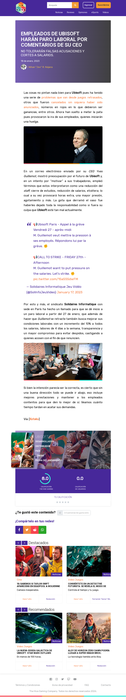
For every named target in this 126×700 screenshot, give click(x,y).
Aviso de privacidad (62, 685)
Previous (18, 543)
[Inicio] (20, 8)
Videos (106, 12)
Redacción (50, 599)
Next (25, 543)
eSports (94, 12)
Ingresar (88, 5)
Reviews (70, 12)
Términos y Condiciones (27, 685)
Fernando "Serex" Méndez (103, 599)
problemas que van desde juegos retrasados (71, 97)
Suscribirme (103, 5)
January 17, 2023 (69, 292)
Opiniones (82, 12)
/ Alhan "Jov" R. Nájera (37, 67)
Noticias (59, 12)
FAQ (87, 685)
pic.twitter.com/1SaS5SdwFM (55, 279)
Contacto (106, 685)
